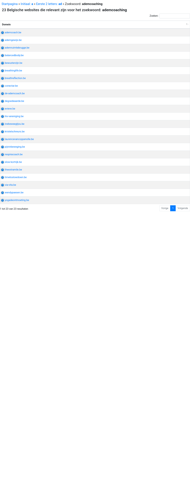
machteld (162, 483)
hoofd (156, 257)
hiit (149, 295)
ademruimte (149, 81)
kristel (157, 314)
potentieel (148, 209)
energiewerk (149, 197)
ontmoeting (149, 483)
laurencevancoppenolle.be (16, 329)
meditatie (148, 242)
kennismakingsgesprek (155, 205)
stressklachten (151, 115)
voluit (155, 43)
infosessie (162, 62)
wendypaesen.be (11, 465)
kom (155, 133)
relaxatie (147, 250)
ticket (163, 160)
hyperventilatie (151, 111)
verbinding (148, 201)
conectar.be (8, 197)
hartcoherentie (151, 55)
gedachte (148, 321)
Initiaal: (27, 4)
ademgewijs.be (10, 55)
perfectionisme (151, 438)
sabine (154, 224)
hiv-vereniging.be (11, 269)
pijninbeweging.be (12, 348)
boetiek (162, 427)
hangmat (148, 299)
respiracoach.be (11, 374)
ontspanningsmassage (155, 276)
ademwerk (148, 85)
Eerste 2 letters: (49, 4)
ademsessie (149, 58)
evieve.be (7, 250)
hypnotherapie (151, 318)
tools (160, 393)
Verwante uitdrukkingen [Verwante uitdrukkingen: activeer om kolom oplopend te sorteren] (117, 31)
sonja (159, 171)
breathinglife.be (10, 156)
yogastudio (162, 423)
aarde (146, 239)
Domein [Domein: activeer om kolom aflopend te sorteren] (6, 31)
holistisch (155, 39)
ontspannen (149, 446)
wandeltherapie (151, 468)
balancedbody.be (11, 107)
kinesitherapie (150, 329)
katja (152, 423)
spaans (156, 374)
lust (167, 382)
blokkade (164, 133)
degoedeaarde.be (11, 239)
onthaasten (155, 389)
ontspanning (150, 273)
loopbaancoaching (153, 382)
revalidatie (148, 412)
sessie (164, 442)
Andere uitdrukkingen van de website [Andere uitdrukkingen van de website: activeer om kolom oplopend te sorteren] (154, 28)
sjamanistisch (150, 160)
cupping (147, 122)
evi (163, 39)
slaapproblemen (152, 118)
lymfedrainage (151, 337)
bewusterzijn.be (10, 130)
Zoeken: (170, 16)
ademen (147, 175)
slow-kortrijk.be (10, 389)
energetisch (149, 130)
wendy (155, 465)
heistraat (157, 163)
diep (163, 269)
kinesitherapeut (151, 340)
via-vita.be (7, 438)
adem (146, 39)
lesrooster (148, 107)
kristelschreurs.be (12, 314)
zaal (163, 242)
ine (144, 295)
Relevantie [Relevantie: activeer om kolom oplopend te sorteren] (179, 31)
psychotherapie (151, 352)
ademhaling (149, 62)
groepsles (148, 404)
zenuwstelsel (150, 227)
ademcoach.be (10, 39)
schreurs (148, 314)
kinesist (147, 88)
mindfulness (160, 250)
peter (157, 242)
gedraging (160, 321)
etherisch (155, 239)
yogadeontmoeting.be (14, 480)
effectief (147, 269)
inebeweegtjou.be (12, 295)
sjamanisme (149, 156)
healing (147, 43)
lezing (157, 299)
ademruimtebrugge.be (14, 81)
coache (162, 197)
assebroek (161, 85)
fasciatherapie (151, 333)
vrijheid (147, 374)
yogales (147, 397)
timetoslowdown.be (13, 423)
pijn (159, 58)
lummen (147, 257)
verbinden (148, 231)
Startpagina (10, 4)
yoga (160, 81)
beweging (148, 348)
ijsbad (156, 269)
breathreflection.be (12, 171)
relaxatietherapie (152, 254)
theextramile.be (10, 404)
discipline (148, 359)
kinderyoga (149, 416)
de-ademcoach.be (12, 224)
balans (162, 227)
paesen (147, 465)
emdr (163, 465)
